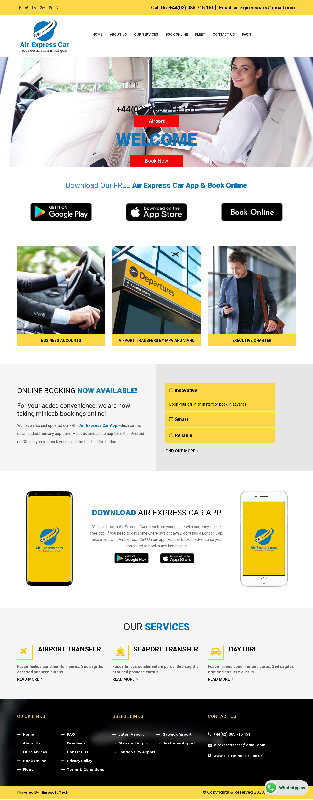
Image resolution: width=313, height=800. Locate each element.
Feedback (76, 744)
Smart (182, 420)
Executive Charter (252, 340)
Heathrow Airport (178, 744)
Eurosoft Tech (55, 793)
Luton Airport (131, 735)
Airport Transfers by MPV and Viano (156, 340)
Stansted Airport (134, 744)
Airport (157, 121)
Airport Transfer (70, 650)
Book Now (156, 161)
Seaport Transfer (167, 650)
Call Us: (182, 7)
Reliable (183, 436)
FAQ (71, 735)
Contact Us (224, 34)
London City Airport (136, 753)
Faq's (246, 34)
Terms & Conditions (85, 770)
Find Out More (182, 451)
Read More (30, 680)
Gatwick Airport (177, 735)
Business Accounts (61, 340)
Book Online (177, 34)
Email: (257, 8)
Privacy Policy (79, 761)
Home (97, 34)
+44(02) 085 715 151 (156, 109)
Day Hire (244, 650)
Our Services (146, 34)
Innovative (186, 391)
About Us (118, 34)
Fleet (200, 34)
